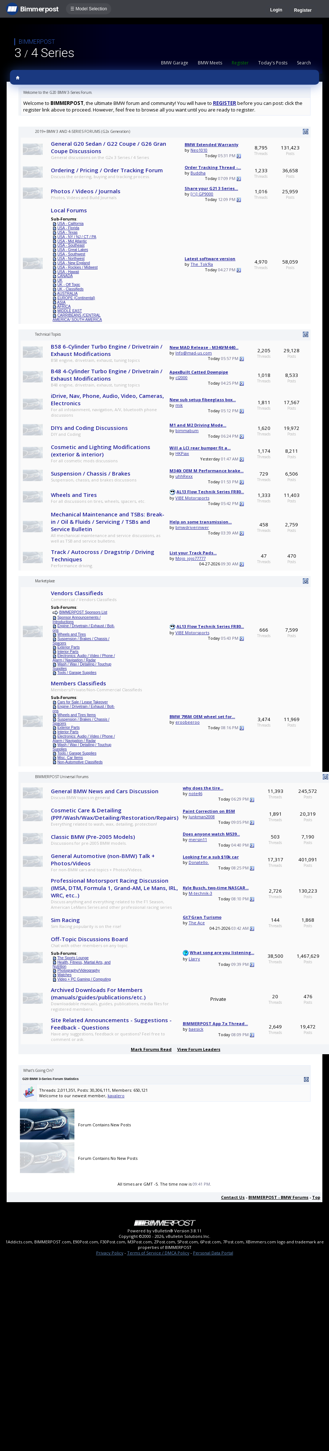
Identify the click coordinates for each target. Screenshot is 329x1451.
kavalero (116, 1095)
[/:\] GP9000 (201, 194)
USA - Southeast (71, 245)
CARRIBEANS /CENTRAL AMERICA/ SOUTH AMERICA (77, 317)
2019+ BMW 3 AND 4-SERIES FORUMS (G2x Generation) (82, 131)
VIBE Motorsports (192, 498)
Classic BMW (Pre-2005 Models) (93, 836)
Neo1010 (198, 150)
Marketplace (45, 580)
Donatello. (199, 862)
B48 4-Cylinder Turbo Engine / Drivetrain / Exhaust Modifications (106, 374)
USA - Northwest (71, 259)
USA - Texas (67, 232)
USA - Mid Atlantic (72, 241)
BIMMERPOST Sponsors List (83, 612)
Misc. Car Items (70, 758)
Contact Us (233, 1197)
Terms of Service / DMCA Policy (158, 1253)
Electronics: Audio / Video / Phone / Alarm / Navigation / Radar (84, 658)
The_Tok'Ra (201, 264)
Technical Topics (48, 334)
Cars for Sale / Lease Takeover (82, 702)
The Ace (197, 922)
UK (60, 280)
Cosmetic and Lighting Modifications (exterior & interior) (100, 450)
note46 (195, 793)
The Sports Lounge (72, 958)
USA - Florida (68, 228)
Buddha (198, 173)
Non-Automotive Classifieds (80, 762)
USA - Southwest (71, 254)
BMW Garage (174, 63)
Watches (64, 975)
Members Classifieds (78, 683)
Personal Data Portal (213, 1253)
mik (179, 405)
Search (304, 63)
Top (316, 1197)
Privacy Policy (109, 1253)
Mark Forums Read (151, 1049)
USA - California (70, 224)
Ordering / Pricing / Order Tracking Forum (107, 170)
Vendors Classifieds (77, 593)
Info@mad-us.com (193, 353)
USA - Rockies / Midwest (77, 267)
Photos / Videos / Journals (85, 191)
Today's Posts (272, 63)
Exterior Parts (68, 647)
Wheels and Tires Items (76, 715)
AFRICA (64, 306)
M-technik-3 (200, 893)
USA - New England (73, 263)
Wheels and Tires (74, 494)
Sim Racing (65, 920)
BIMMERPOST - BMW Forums (278, 1197)
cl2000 (181, 377)
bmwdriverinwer (192, 527)
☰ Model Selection (88, 8)
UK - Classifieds (70, 289)
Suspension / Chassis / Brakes (90, 473)
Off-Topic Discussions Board (89, 939)
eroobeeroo (187, 722)
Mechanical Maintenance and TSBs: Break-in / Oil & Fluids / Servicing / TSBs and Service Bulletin (107, 522)
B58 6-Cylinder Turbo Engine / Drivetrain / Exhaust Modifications (106, 350)
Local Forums (69, 210)
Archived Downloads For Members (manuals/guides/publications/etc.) (98, 993)
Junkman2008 (202, 816)
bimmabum (187, 430)
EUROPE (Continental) (76, 298)
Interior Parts (67, 652)
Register (303, 10)
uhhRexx (184, 476)
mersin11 (198, 839)
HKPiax (182, 453)
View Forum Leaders (198, 1049)
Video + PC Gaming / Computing (84, 979)
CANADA (65, 276)
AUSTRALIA (67, 294)
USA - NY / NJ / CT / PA (77, 237)
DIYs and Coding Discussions (89, 427)
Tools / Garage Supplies (76, 673)
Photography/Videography (78, 970)
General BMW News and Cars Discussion (104, 791)
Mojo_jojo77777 (190, 558)
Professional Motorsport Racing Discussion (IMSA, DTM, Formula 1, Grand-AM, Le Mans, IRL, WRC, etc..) (114, 888)
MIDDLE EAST (69, 311)
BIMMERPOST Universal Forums (61, 776)
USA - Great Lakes (72, 250)
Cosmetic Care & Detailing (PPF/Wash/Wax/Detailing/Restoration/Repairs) (114, 813)
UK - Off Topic (68, 285)
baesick (196, 1029)
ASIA (61, 302)
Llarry (194, 958)
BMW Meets (210, 63)
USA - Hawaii (68, 272)
